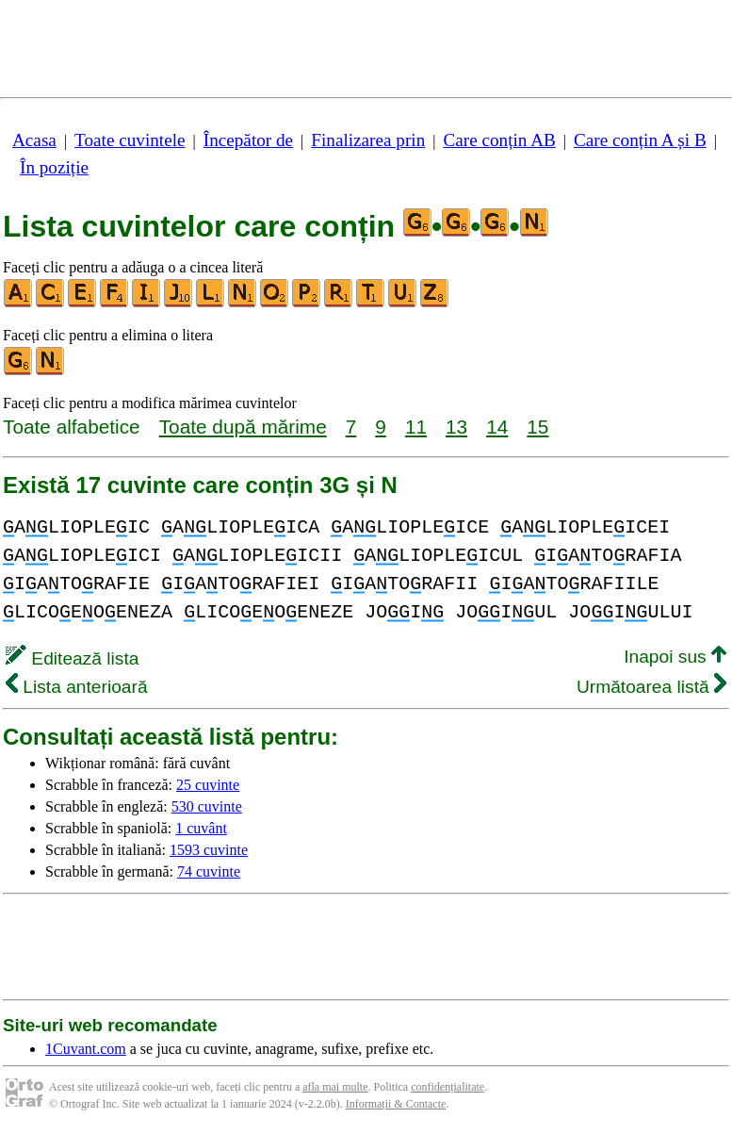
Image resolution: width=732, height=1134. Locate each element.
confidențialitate (447, 1086)
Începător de (248, 140)
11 (416, 426)
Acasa (34, 140)
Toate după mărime (243, 426)
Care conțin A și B (640, 140)
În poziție (54, 167)
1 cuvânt (201, 828)
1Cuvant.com (85, 1049)
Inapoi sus (675, 656)
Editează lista (72, 658)
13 (456, 426)
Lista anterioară (77, 687)
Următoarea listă (651, 687)
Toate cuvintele (129, 140)
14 (497, 426)
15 (537, 426)
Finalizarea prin (368, 140)
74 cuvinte (208, 871)
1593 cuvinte (209, 850)
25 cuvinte (207, 785)
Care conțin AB (499, 140)
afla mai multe (334, 1086)
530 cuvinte (206, 806)
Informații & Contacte (396, 1103)
